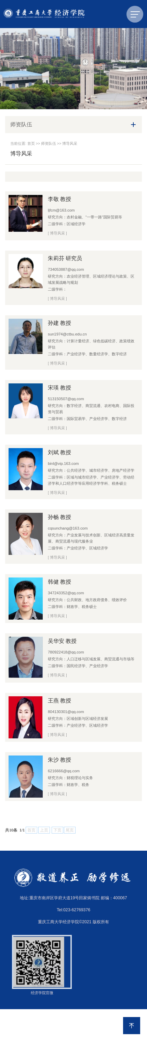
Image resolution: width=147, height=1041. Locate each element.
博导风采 (69, 143)
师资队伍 (48, 143)
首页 (31, 143)
